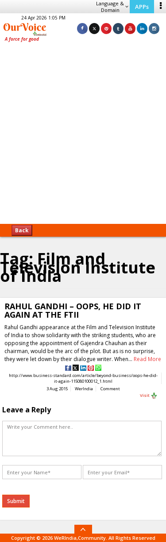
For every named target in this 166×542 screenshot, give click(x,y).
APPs (142, 7)
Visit (149, 395)
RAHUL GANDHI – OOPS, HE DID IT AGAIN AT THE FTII (72, 310)
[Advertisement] (83, 136)
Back (22, 230)
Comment (110, 389)
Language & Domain (112, 6)
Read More (147, 359)
